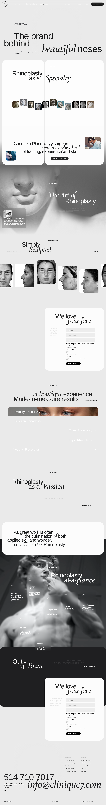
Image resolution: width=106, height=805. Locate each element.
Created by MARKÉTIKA (87, 801)
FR (87, 4)
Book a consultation (73, 363)
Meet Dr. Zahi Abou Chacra (59, 158)
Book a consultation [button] (97, 4)
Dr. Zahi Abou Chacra (86, 760)
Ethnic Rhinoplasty (69, 765)
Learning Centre (44, 4)
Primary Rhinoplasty (69, 760)
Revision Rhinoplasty (70, 763)
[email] (80, 340)
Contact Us (78, 4)
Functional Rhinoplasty (70, 771)
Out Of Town (68, 4)
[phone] (80, 335)
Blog (82, 774)
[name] (80, 330)
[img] (5, 4)
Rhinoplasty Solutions (31, 4)
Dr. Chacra (17, 4)
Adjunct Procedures (69, 774)
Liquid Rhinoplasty (69, 768)
